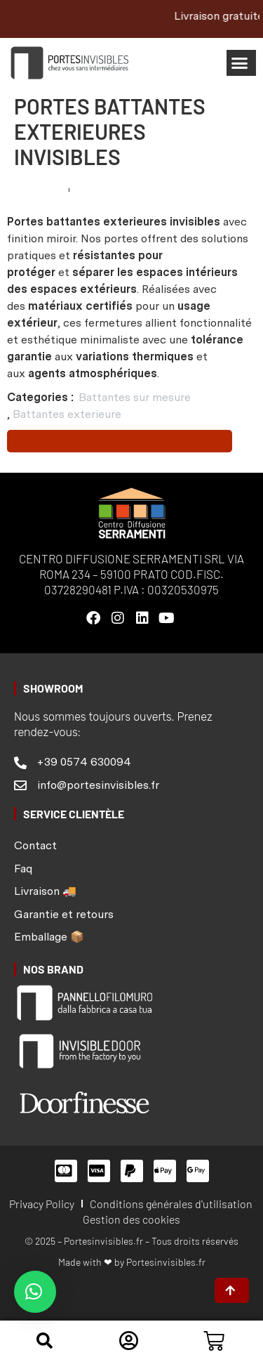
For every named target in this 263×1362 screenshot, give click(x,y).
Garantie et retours (64, 914)
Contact (35, 845)
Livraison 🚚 (45, 891)
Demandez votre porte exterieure (119, 441)
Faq (23, 868)
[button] (242, 63)
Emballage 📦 (49, 936)
